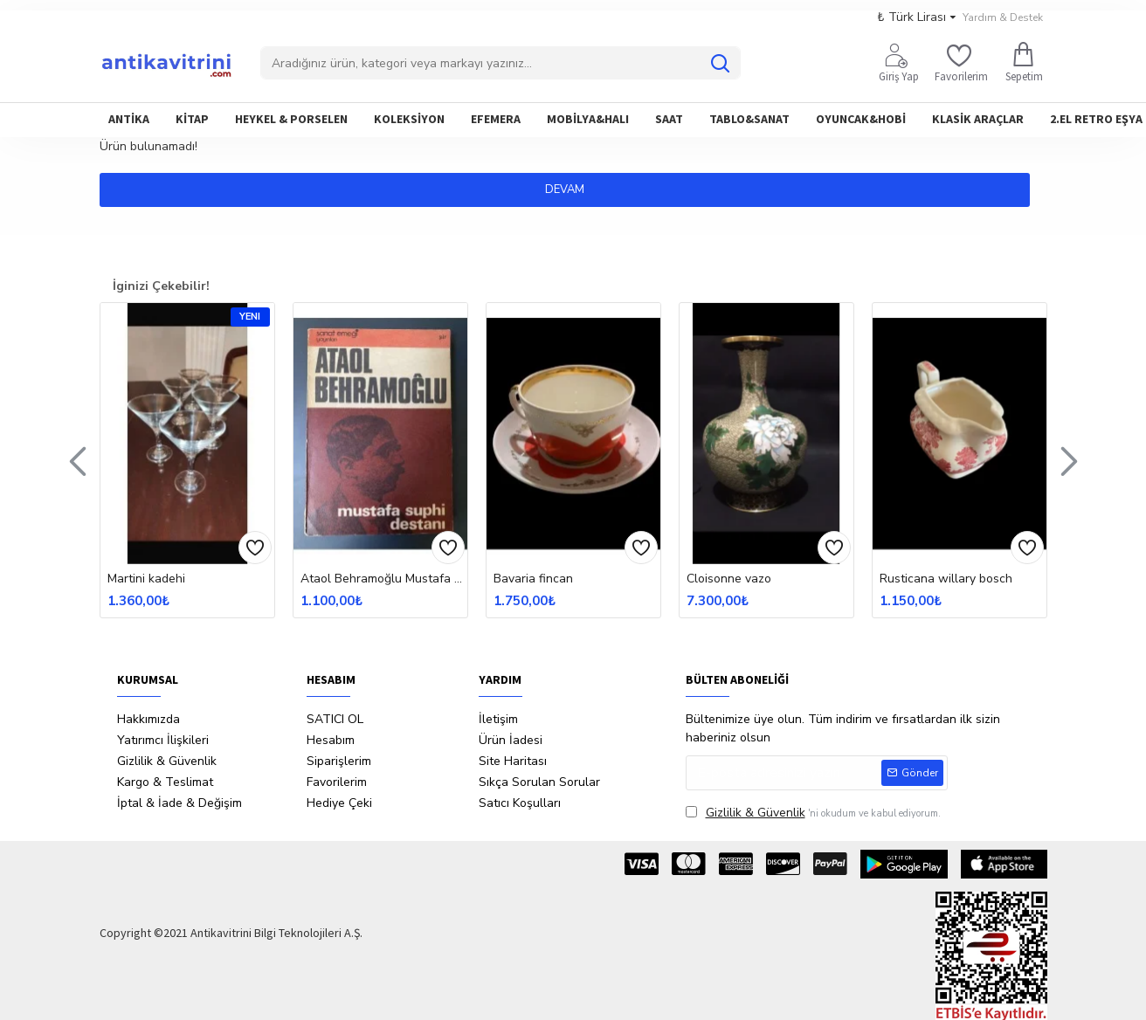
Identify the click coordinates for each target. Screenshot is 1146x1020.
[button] (78, 460)
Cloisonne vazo (729, 579)
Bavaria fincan (533, 579)
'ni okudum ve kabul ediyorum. (813, 812)
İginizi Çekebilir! (161, 286)
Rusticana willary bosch (946, 579)
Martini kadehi (146, 579)
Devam (573, 189)
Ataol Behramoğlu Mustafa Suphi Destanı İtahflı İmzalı (383, 579)
